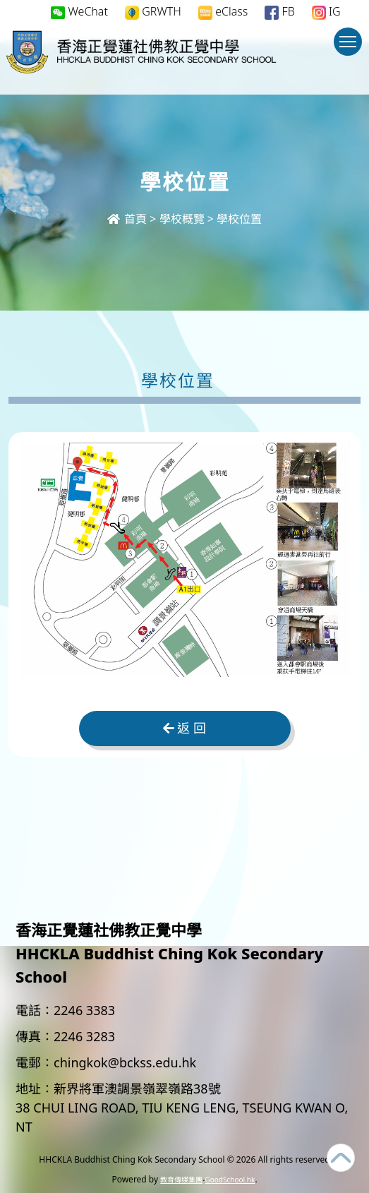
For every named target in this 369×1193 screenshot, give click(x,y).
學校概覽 (182, 219)
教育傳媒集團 (181, 1180)
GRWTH (153, 12)
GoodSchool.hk (230, 1180)
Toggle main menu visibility (350, 48)
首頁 (127, 219)
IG (326, 12)
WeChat (79, 11)
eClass (223, 12)
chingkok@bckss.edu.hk (125, 1062)
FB (279, 12)
